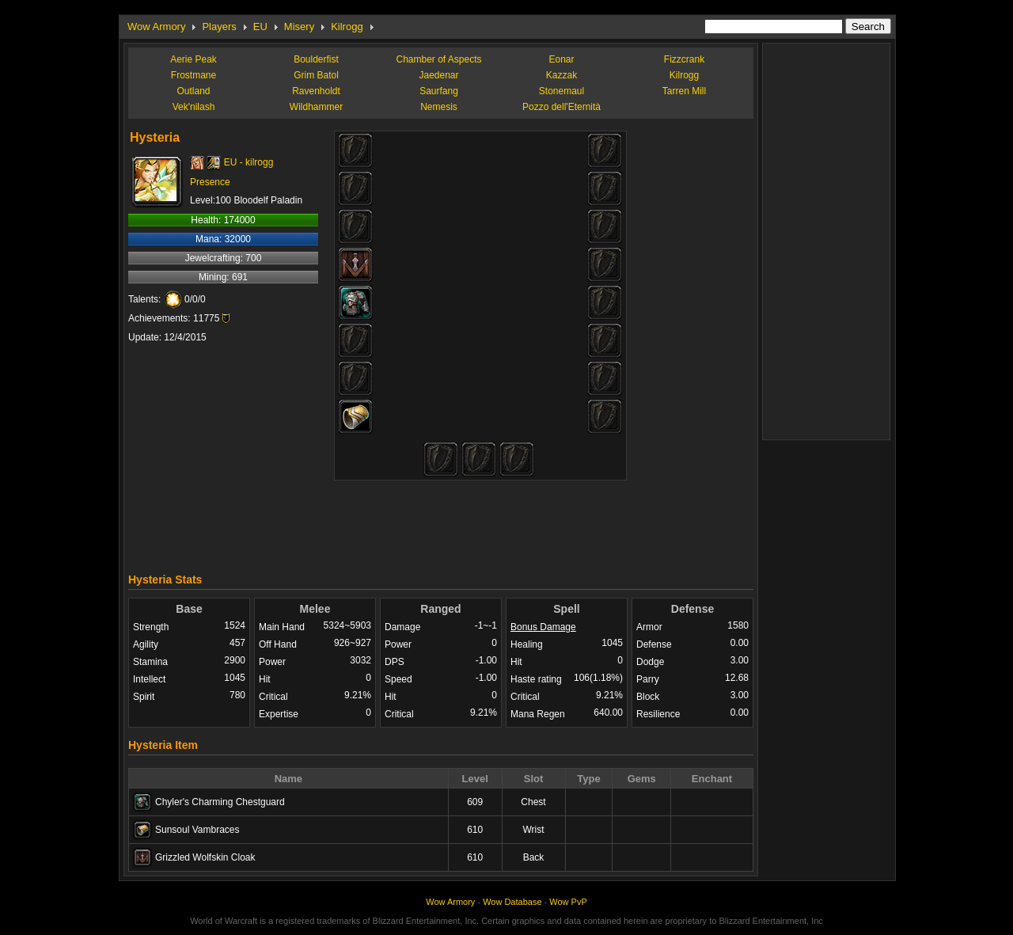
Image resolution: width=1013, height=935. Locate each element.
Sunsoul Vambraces (197, 829)
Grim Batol (316, 75)
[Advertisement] (441, 522)
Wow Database (512, 901)
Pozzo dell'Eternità (561, 106)
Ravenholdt (316, 91)
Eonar (561, 59)
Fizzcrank (684, 59)
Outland (193, 91)
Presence (210, 182)
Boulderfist (316, 59)
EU (260, 26)
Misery (299, 26)
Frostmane (193, 75)
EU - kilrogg (249, 162)
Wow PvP (567, 901)
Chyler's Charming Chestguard (220, 802)
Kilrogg (346, 26)
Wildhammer (316, 106)
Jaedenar (438, 75)
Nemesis (438, 106)
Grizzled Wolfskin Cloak (205, 857)
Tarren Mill (684, 91)
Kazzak (561, 75)
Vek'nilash (194, 106)
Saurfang (438, 91)
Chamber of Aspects (438, 59)
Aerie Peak (193, 59)
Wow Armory (156, 26)
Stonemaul (561, 91)
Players (219, 26)
